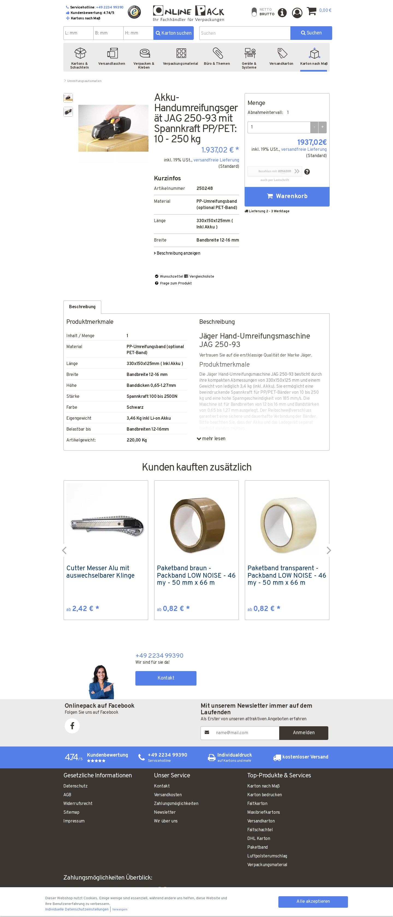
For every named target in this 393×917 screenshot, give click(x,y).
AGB (67, 795)
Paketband (257, 847)
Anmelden (304, 733)
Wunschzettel (168, 276)
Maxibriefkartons (263, 812)
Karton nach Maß (263, 786)
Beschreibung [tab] (82, 307)
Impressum (74, 821)
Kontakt (165, 678)
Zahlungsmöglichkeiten (176, 804)
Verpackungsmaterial (267, 865)
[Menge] (279, 127)
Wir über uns (166, 821)
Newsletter (165, 812)
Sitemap (71, 812)
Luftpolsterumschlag (267, 856)
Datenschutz (75, 786)
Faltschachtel (260, 830)
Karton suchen (174, 33)
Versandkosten (168, 795)
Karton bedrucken (264, 795)
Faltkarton (257, 804)
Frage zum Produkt (173, 283)
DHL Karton (258, 839)
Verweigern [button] (119, 910)
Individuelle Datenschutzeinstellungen (77, 909)
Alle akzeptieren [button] (313, 902)
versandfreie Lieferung (216, 160)
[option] (105, 550)
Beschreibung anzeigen (177, 253)
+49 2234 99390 (110, 7)
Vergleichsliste (199, 276)
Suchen (311, 33)
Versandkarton (261, 821)
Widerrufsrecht (78, 804)
